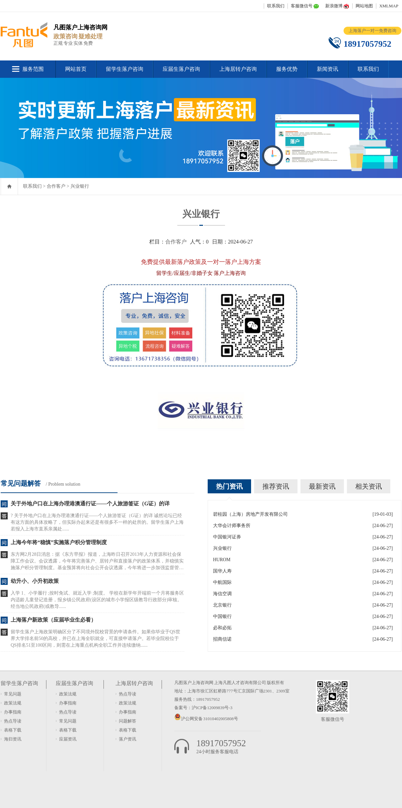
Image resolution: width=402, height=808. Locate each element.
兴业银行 (79, 186)
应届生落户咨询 (181, 69)
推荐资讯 (275, 486)
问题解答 (127, 720)
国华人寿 (222, 571)
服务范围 (33, 69)
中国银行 (222, 616)
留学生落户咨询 (124, 69)
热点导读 (12, 720)
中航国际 (222, 582)
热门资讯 (229, 486)
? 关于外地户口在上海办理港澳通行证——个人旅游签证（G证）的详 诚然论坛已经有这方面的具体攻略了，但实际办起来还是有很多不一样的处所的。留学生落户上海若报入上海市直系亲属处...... (97, 522)
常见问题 (12, 693)
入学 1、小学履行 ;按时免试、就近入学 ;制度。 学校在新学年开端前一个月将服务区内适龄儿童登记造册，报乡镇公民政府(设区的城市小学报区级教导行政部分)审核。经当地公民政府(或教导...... (97, 600)
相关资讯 (368, 486)
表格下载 (12, 730)
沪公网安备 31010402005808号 (209, 718)
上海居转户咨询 (238, 69)
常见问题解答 (21, 483)
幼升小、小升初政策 (35, 581)
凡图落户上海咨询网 (193, 682)
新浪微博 (334, 5)
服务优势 (286, 69)
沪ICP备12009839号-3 (212, 707)
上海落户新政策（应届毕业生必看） (53, 620)
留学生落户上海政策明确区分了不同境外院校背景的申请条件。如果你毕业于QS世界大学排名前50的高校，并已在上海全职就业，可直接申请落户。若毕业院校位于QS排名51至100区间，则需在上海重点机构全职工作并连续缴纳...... (95, 638)
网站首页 (75, 69)
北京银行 (222, 605)
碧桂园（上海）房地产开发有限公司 (250, 514)
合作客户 (56, 186)
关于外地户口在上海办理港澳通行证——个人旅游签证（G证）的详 (90, 503)
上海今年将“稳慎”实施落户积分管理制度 (59, 542)
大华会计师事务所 (231, 525)
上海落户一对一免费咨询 (372, 30)
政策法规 (12, 702)
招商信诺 (222, 639)
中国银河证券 (227, 536)
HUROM (221, 559)
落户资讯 (127, 739)
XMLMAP (388, 5)
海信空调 (222, 593)
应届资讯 (67, 739)
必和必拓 (222, 627)
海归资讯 (12, 739)
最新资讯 (322, 486)
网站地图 (364, 5)
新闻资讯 (327, 69)
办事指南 (12, 711)
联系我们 (275, 5)
